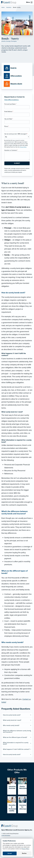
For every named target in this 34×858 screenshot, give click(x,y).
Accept (10, 853)
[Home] (9, 826)
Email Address (8, 111)
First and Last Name (10, 104)
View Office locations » (11, 100)
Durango (8, 41)
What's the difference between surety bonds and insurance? (17, 731)
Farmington (14, 41)
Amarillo (3, 41)
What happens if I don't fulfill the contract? (16, 749)
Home (3, 7)
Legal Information (5, 835)
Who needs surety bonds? (11, 725)
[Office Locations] (17, 76)
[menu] (31, 2)
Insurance (8, 7)
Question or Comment (11, 150)
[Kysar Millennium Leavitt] (8, 2)
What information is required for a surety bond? (15, 743)
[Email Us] (13, 68)
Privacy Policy (25, 849)
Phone (6, 126)
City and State (8, 119)
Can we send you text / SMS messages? (15, 134)
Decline (24, 853)
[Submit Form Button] (17, 163)
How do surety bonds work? (11, 715)
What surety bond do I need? (12, 720)
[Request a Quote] (17, 84)
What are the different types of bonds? (15, 737)
